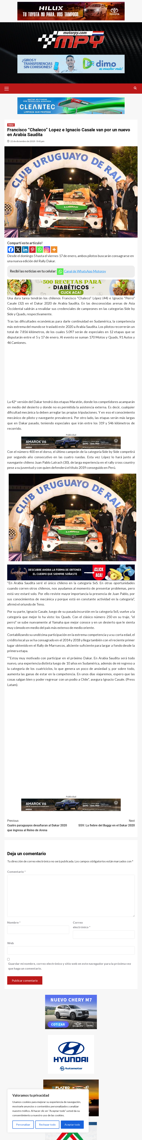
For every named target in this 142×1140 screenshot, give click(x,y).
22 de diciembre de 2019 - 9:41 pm (27, 141)
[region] (48, 1111)
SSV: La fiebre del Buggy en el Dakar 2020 (103, 822)
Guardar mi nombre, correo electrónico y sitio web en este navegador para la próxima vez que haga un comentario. (69, 966)
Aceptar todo (72, 1124)
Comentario (16, 871)
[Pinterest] (32, 249)
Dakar (11, 125)
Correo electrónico (81, 925)
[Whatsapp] (39, 249)
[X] (18, 249)
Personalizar (23, 1124)
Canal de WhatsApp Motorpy (85, 271)
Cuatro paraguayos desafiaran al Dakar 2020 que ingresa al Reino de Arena (39, 825)
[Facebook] (11, 249)
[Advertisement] (71, 373)
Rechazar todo (47, 1124)
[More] (54, 249)
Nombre (14, 922)
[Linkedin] (25, 249)
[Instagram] (47, 249)
